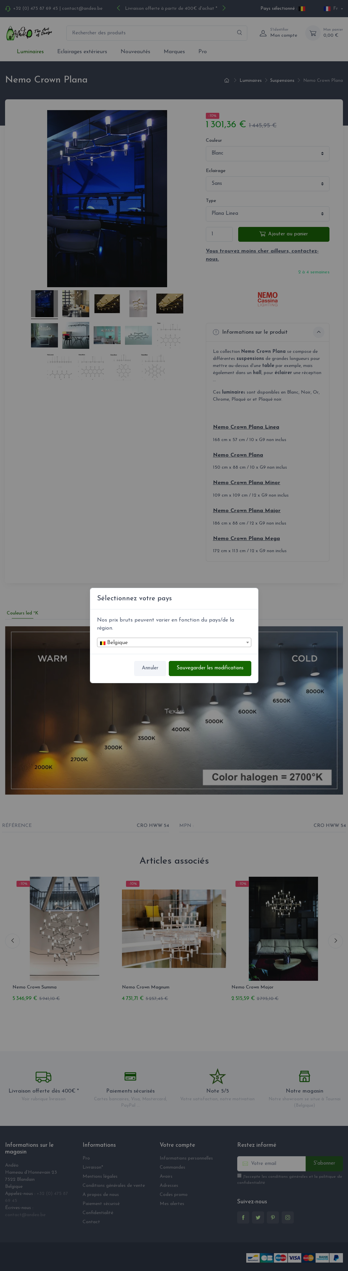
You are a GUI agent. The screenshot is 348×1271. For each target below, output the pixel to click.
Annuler (150, 668)
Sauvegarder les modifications (210, 668)
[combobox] (174, 642)
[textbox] (174, 642)
